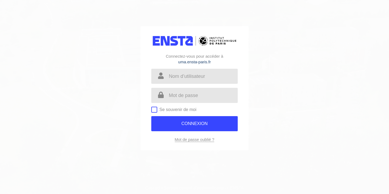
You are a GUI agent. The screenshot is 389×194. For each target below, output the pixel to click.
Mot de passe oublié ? (194, 139)
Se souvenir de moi (177, 109)
